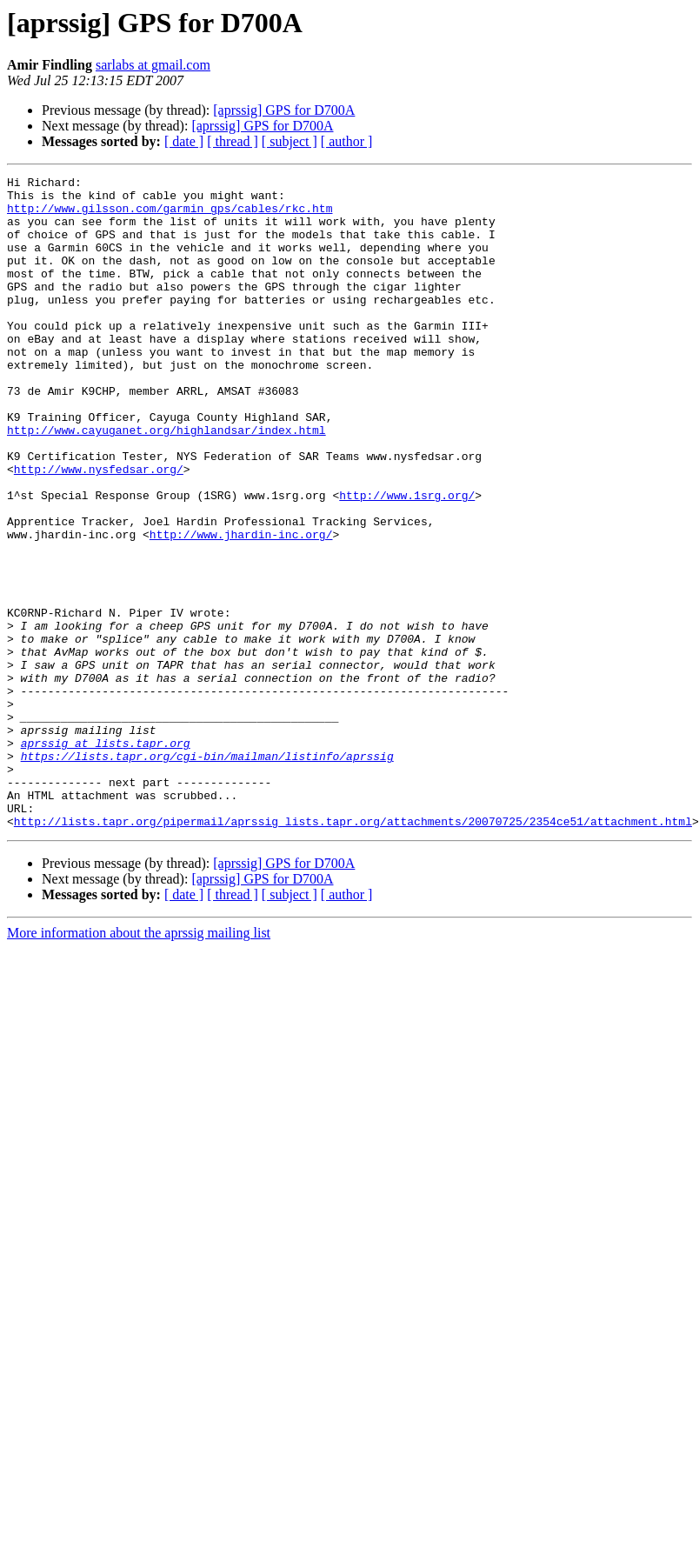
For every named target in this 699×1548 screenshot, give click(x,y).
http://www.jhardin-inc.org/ (241, 607)
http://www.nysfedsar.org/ (98, 529)
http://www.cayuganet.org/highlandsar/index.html (166, 482)
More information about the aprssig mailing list (138, 1063)
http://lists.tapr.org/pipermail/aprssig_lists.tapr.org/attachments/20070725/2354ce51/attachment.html (353, 951)
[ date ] (183, 141)
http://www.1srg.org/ (407, 560)
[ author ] (347, 141)
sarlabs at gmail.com (153, 64)
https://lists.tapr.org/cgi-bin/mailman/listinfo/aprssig (207, 873)
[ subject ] (289, 141)
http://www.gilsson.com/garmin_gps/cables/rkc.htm (169, 216)
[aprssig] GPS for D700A (284, 110)
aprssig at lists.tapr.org (105, 857)
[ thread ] (232, 141)
